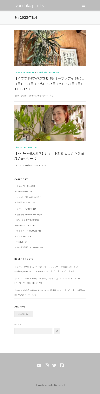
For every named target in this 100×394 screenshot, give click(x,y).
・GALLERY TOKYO (23, 225)
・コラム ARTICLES (23, 186)
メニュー (83, 5)
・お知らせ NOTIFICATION (25, 147)
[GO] (57, 331)
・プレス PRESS (21, 236)
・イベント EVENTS (23, 209)
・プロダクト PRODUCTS (25, 231)
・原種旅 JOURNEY (22, 202)
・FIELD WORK (21, 191)
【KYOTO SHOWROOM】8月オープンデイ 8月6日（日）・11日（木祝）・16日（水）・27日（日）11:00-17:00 (49, 83)
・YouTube (19, 241)
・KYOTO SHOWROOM (24, 72)
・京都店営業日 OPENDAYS (48, 72)
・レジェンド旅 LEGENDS (26, 197)
